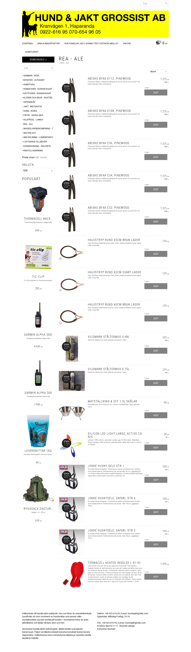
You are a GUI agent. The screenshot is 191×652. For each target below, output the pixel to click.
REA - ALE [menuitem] (28, 124)
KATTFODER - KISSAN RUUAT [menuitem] (37, 93)
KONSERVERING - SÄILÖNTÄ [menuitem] (37, 146)
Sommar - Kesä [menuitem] (31, 75)
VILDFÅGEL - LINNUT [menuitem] (33, 119)
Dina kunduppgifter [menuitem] (48, 43)
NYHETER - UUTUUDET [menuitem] (34, 79)
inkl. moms (41, 157)
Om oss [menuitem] (127, 43)
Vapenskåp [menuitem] (29, 102)
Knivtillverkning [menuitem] (33, 150)
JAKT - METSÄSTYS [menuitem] (32, 106)
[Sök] (166, 3)
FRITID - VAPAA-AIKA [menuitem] (33, 115)
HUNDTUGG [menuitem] (29, 84)
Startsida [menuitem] (27, 43)
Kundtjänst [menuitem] (31, 51)
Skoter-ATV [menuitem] (29, 132)
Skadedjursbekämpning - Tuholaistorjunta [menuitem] (38, 128)
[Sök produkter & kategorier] (155, 3)
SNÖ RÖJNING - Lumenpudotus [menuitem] (38, 137)
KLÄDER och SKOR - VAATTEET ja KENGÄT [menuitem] (38, 97)
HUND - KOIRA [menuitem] (30, 110)
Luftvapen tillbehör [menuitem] (35, 141)
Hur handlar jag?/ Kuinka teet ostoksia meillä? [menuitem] (91, 43)
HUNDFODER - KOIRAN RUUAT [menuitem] (37, 88)
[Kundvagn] (160, 43)
